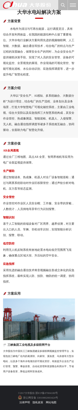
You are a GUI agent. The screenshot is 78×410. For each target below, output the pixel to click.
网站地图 (51, 402)
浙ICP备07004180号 (46, 393)
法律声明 (24, 402)
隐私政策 (38, 402)
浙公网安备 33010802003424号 (40, 397)
